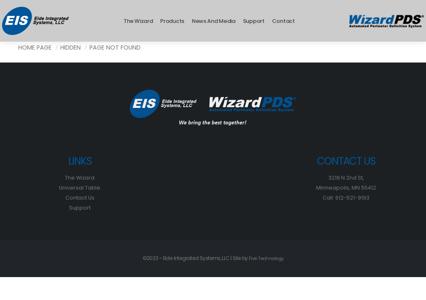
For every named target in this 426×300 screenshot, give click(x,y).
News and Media (213, 21)
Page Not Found (115, 47)
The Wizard (138, 21)
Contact (283, 21)
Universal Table (79, 188)
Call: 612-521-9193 (346, 198)
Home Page (35, 47)
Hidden (70, 47)
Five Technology (266, 258)
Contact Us (80, 198)
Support (254, 21)
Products (172, 21)
